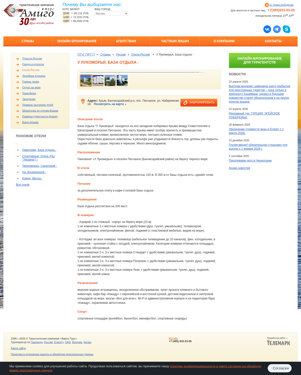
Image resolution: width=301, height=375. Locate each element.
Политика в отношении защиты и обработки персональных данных (52, 354)
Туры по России (32, 58)
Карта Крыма (30, 122)
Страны (28, 41)
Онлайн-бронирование (76, 41)
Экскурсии (28, 99)
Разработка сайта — (278, 341)
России (48, 342)
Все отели (22, 184)
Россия (121, 54)
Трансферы (29, 93)
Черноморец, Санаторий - (39, 166)
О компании (224, 41)
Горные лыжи (30, 81)
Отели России (30, 70)
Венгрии (77, 342)
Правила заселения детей (37, 104)
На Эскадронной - (34, 172)
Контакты (273, 41)
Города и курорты (33, 64)
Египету (59, 342)
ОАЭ (67, 342)
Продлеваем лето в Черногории (250, 160)
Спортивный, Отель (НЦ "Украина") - (38, 158)
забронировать (201, 102)
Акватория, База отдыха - (39, 150)
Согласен (281, 368)
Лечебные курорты (33, 76)
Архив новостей (239, 168)
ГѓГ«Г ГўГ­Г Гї (86, 54)
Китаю (87, 342)
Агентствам (126, 41)
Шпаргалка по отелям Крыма (40, 110)
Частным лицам (175, 41)
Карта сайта (18, 348)
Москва (173, 338)
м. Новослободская (282, 4)
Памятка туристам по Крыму (40, 116)
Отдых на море (31, 87)
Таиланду (36, 342)
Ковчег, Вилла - (32, 178)
